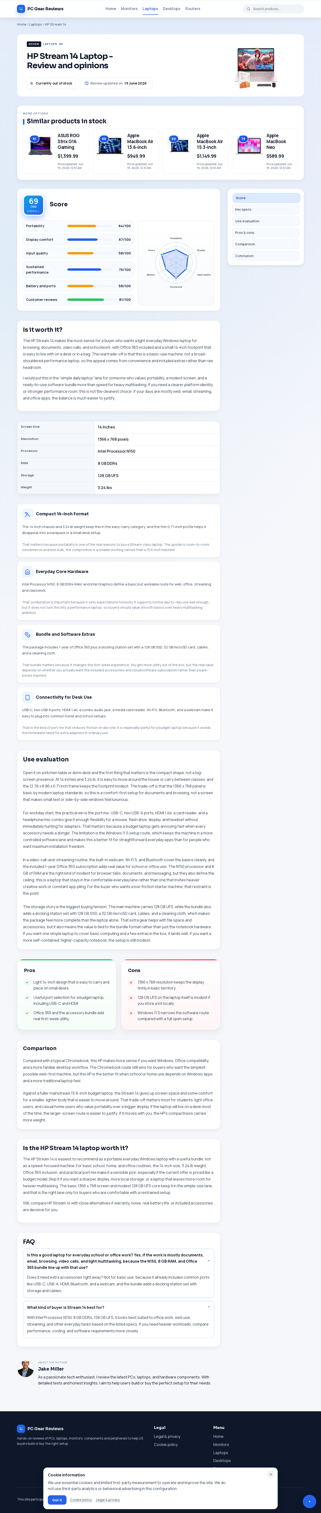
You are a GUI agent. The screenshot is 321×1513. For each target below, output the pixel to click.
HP (61, 44)
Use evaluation (247, 221)
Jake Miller (51, 1369)
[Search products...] (276, 9)
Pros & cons (244, 233)
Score (241, 198)
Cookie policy (166, 1444)
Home (110, 8)
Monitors (129, 8)
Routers (192, 8)
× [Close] (270, 1474)
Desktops (172, 8)
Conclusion (244, 256)
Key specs (243, 209)
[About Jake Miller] (25, 1369)
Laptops (150, 8)
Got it (57, 1500)
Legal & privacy (167, 1436)
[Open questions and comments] (309, 1501)
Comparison (245, 244)
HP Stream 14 (55, 24)
